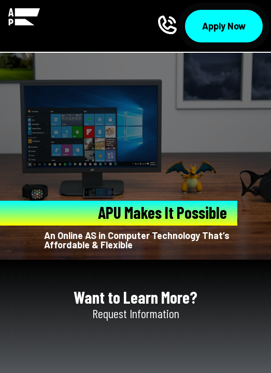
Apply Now (224, 26)
